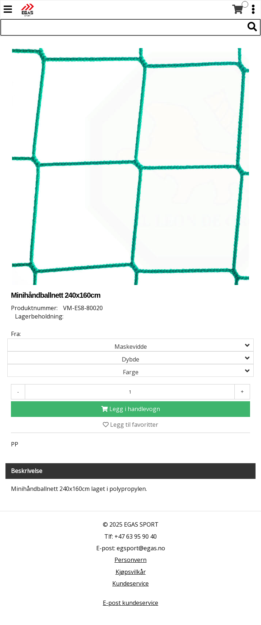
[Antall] (130, 391)
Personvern (130, 560)
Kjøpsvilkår (131, 572)
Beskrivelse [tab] (26, 471)
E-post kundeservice (130, 603)
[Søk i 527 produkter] (122, 27)
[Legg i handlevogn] (130, 409)
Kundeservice (130, 583)
